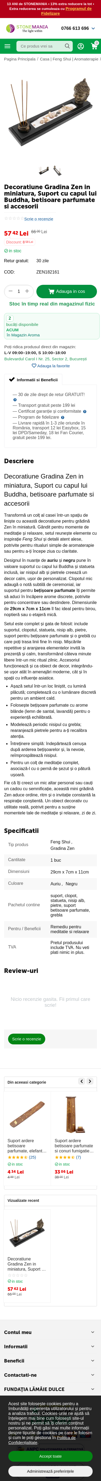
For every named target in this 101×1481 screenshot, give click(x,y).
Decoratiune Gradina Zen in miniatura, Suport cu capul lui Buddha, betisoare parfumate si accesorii (27, 1264)
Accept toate (50, 1456)
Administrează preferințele (50, 1471)
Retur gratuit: (16, 260)
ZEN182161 (47, 272)
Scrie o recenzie (38, 219)
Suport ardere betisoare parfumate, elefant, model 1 (25, 1146)
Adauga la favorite (50, 365)
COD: (9, 272)
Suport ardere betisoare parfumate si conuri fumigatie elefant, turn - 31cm (74, 1146)
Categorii (7, 46)
